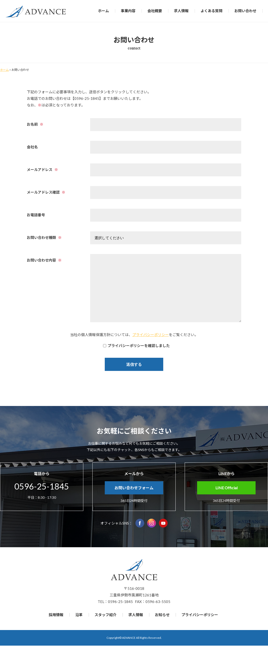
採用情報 (56, 614)
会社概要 (154, 11)
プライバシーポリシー (150, 334)
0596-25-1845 (41, 486)
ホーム (103, 11)
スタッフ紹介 (105, 614)
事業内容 (128, 11)
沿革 (79, 614)
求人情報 (181, 11)
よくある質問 (211, 11)
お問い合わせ (245, 11)
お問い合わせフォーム (134, 487)
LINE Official (226, 487)
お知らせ (162, 614)
